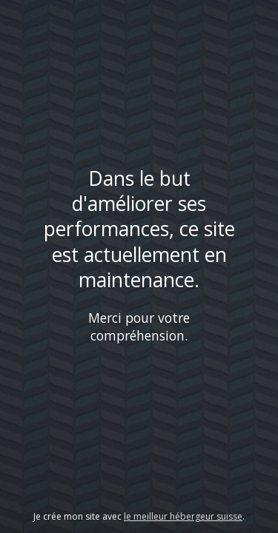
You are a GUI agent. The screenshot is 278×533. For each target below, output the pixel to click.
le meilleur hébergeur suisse (183, 516)
